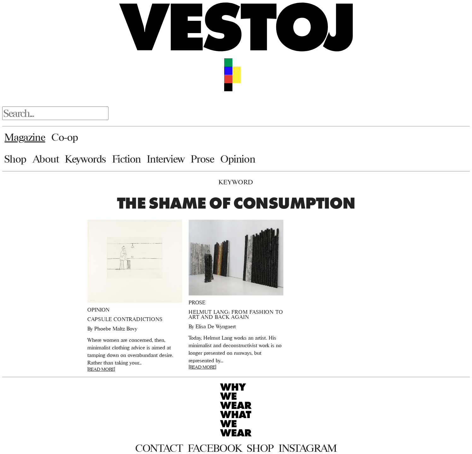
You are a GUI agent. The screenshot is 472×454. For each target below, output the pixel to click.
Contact (159, 448)
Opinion (237, 158)
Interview (165, 158)
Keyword (236, 182)
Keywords (85, 158)
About (46, 158)
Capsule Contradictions (125, 319)
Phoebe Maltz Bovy (115, 328)
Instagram (308, 448)
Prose (202, 158)
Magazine (24, 137)
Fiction (126, 158)
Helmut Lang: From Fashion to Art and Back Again (236, 314)
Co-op (64, 137)
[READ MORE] (101, 369)
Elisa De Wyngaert (215, 326)
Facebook (215, 448)
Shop (15, 158)
